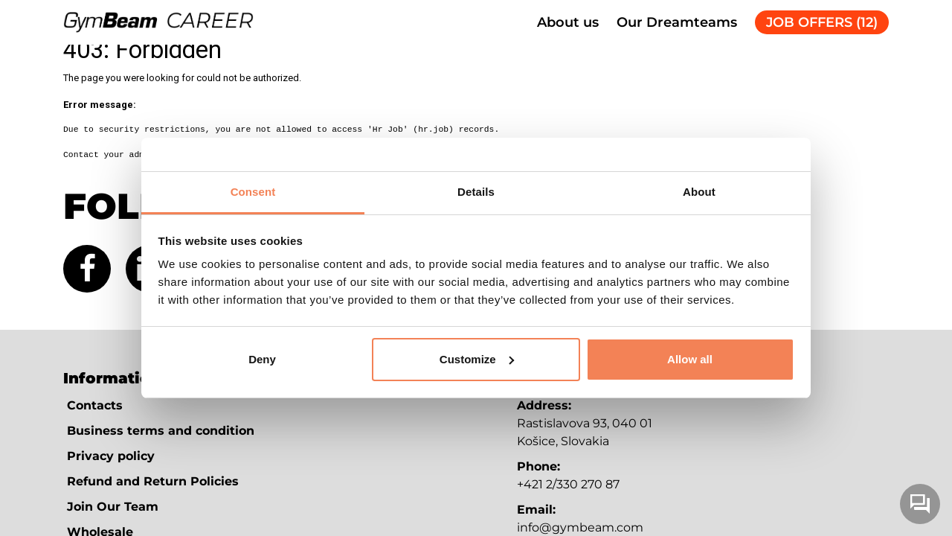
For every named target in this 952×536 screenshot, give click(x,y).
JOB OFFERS (822, 22)
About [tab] (699, 191)
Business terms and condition (160, 431)
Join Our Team (112, 507)
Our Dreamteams (677, 22)
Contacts (95, 405)
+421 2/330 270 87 (568, 484)
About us (568, 22)
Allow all (690, 359)
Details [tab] (476, 191)
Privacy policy (111, 456)
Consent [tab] (253, 191)
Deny (262, 359)
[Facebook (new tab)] (87, 269)
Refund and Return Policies (153, 481)
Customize (477, 359)
